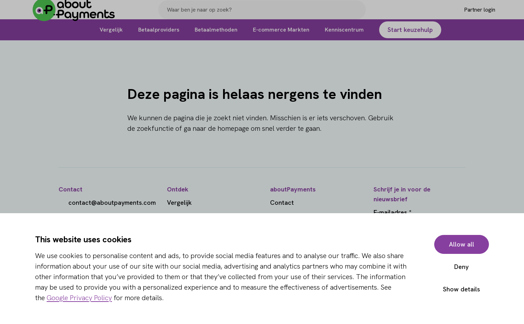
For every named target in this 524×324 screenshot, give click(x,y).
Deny (461, 267)
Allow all (461, 244)
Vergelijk (179, 202)
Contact (282, 202)
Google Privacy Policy (79, 297)
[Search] (357, 15)
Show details (461, 289)
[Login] (468, 15)
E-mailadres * (392, 212)
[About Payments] (79, 15)
